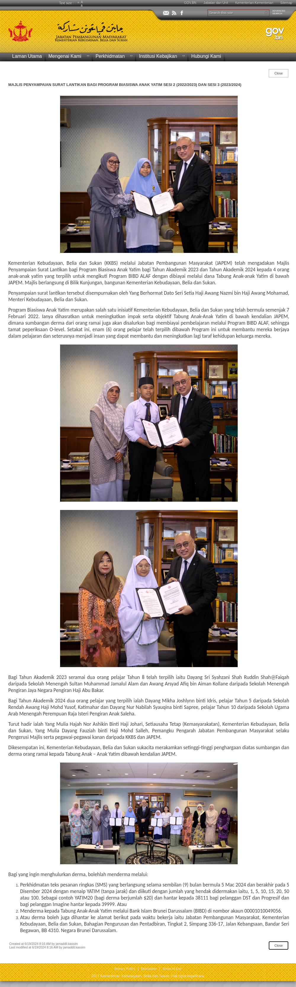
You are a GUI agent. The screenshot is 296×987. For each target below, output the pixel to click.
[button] (266, 13)
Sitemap (286, 2)
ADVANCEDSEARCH (278, 12)
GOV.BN (190, 2)
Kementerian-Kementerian (254, 2)
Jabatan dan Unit (216, 2)
